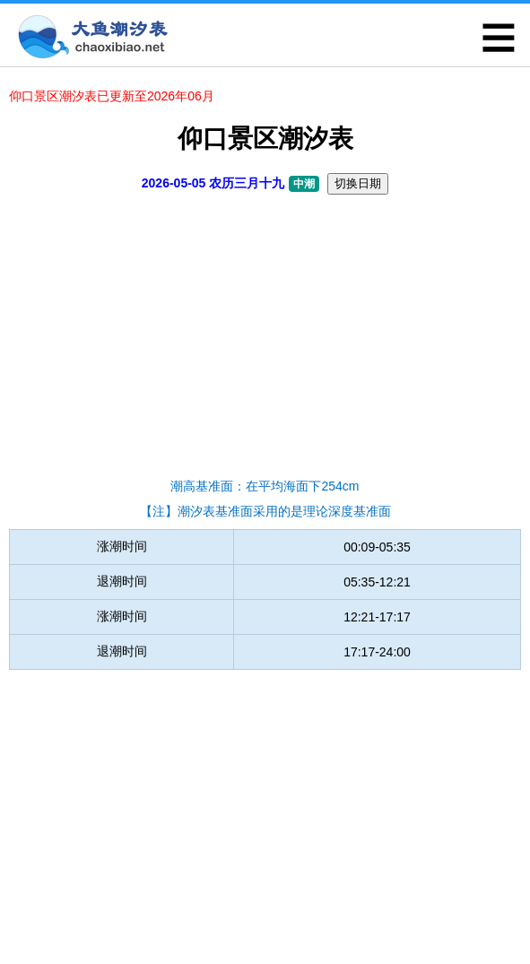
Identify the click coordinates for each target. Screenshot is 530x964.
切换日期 (358, 183)
